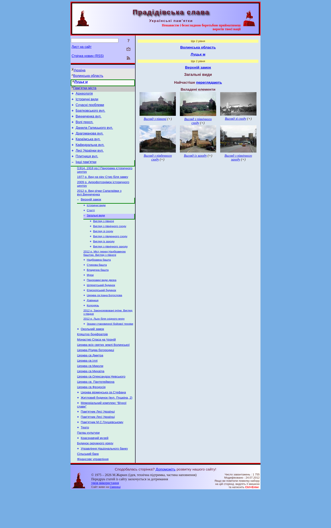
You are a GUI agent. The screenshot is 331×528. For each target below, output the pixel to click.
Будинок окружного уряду (95, 478)
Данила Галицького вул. (94, 132)
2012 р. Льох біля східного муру (104, 339)
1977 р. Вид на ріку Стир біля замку (102, 186)
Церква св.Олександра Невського (101, 404)
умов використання (105, 520)
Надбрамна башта (99, 275)
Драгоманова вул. (89, 138)
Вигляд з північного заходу (110, 261)
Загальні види (96, 228)
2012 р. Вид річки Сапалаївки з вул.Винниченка (99, 203)
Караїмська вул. (88, 145)
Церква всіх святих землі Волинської (103, 368)
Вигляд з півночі (103, 234)
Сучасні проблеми (90, 107)
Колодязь (93, 325)
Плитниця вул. (87, 164)
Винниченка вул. (89, 119)
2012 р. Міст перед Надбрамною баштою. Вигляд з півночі (104, 269)
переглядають (209, 82)
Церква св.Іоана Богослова (104, 314)
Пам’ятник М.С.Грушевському (102, 454)
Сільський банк (88, 490)
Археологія (84, 94)
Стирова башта (97, 281)
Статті (91, 222)
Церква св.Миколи (90, 392)
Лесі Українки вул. (90, 157)
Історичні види (87, 100)
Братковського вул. (90, 113)
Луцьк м (81, 82)
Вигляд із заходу (104, 256)
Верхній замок (91, 211)
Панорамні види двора (101, 297)
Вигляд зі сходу (103, 245)
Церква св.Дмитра (90, 380)
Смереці (115, 523)
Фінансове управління (93, 496)
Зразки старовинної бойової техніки (110, 345)
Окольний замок (92, 350)
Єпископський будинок (101, 308)
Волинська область (88, 76)
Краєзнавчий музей (95, 472)
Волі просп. (84, 126)
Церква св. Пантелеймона (95, 410)
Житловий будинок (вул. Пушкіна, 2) (106, 427)
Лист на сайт (82, 47)
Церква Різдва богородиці (95, 374)
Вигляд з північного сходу (109, 239)
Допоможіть (165, 506)
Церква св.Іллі (87, 386)
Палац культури (88, 466)
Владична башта (98, 286)
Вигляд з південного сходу (110, 250)
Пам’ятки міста (84, 88)
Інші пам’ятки (86, 170)
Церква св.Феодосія (91, 415)
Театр (85, 460)
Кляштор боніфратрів (92, 356)
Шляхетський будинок (101, 303)
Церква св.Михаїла (90, 398)
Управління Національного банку (104, 484)
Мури (90, 292)
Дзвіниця (92, 319)
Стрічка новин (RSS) (88, 56)
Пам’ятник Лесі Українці (98, 443)
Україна (79, 70)
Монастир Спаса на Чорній (96, 362)
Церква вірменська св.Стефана (103, 421)
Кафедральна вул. (90, 151)
